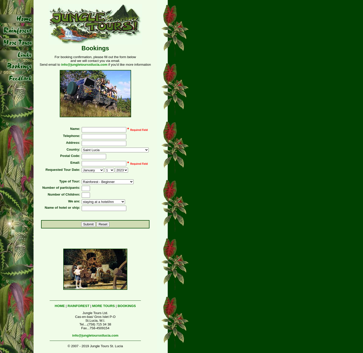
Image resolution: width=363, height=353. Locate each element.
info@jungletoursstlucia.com (84, 64)
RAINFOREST (78, 306)
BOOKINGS (126, 306)
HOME (60, 306)
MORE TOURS (103, 306)
